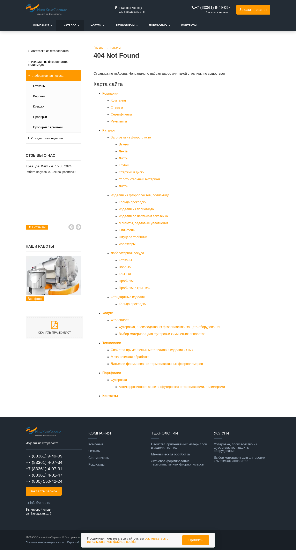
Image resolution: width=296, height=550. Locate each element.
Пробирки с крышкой (48, 127)
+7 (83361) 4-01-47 (44, 475)
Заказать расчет (253, 9)
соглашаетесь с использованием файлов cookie (127, 540)
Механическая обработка (130, 357)
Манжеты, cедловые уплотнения (144, 223)
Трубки (124, 165)
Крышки (38, 106)
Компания (41, 25)
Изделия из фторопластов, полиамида (48, 63)
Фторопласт (120, 320)
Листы (123, 158)
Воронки (39, 96)
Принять (195, 540)
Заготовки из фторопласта (50, 51)
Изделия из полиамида (136, 209)
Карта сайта (74, 542)
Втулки (124, 144)
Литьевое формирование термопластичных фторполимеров (157, 364)
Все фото (35, 299)
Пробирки (40, 117)
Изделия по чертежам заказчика (143, 216)
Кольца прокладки (133, 202)
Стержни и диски (132, 172)
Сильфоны (127, 230)
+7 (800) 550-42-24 (44, 481)
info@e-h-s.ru (40, 502)
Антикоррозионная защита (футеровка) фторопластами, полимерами (172, 387)
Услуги (96, 25)
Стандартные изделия (47, 138)
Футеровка (119, 380)
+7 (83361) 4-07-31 (44, 468)
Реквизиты (119, 121)
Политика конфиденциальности (45, 542)
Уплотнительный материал (139, 179)
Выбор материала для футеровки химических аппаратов (162, 334)
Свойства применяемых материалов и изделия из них (152, 350)
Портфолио (158, 25)
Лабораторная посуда (48, 75)
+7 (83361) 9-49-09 (212, 7)
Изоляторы (127, 244)
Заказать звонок (217, 12)
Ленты (123, 151)
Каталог (70, 25)
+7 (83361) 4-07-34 (44, 462)
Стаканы (39, 86)
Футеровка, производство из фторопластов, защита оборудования (169, 327)
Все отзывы (37, 227)
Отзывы (117, 107)
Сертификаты (121, 114)
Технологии (125, 25)
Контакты (189, 25)
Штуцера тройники (133, 237)
